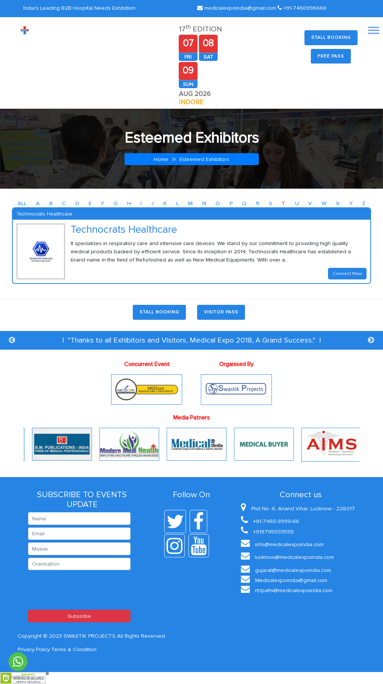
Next (371, 340)
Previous (12, 340)
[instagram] (176, 545)
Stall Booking (331, 37)
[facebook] (200, 521)
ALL (22, 203)
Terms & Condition (73, 649)
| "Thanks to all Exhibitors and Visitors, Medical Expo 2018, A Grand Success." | (191, 340)
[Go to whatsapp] (18, 661)
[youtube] (201, 545)
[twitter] (177, 521)
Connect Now (347, 273)
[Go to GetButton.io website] (18, 676)
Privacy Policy (34, 649)
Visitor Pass (221, 312)
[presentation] (85, 589)
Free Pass (331, 56)
